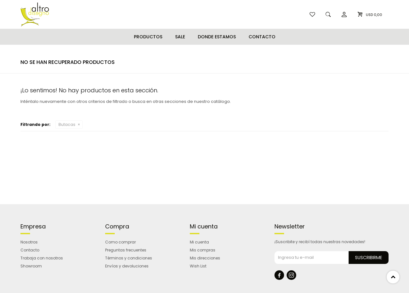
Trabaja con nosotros (41, 258)
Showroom (31, 266)
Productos (148, 37)
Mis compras (202, 250)
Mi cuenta (199, 242)
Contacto (262, 37)
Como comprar (120, 242)
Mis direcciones (205, 258)
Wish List (198, 266)
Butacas (66, 124)
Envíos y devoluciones (127, 266)
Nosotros (29, 242)
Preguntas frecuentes (125, 250)
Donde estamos (217, 37)
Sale (180, 37)
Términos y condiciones (128, 258)
